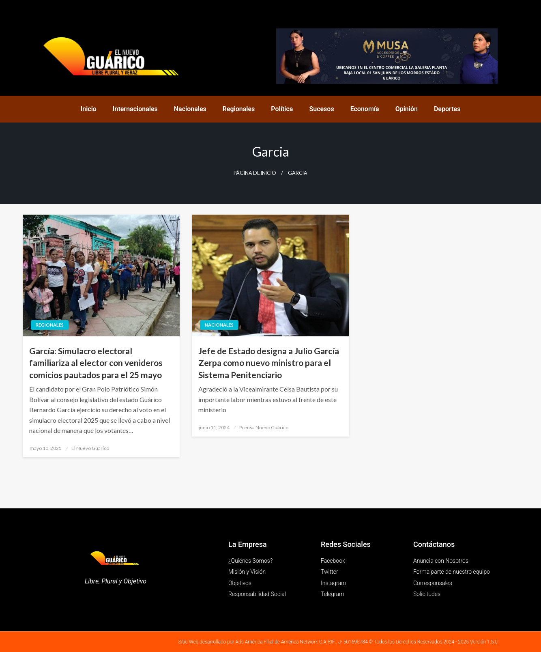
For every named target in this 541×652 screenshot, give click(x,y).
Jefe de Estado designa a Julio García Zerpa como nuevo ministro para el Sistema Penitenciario (268, 363)
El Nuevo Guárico (90, 448)
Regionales (239, 109)
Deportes (447, 109)
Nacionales (190, 109)
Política (282, 109)
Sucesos (321, 109)
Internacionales (135, 109)
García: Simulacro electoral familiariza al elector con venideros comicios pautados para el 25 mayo (96, 363)
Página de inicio (255, 173)
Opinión (406, 109)
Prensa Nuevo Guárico (263, 427)
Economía (364, 109)
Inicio (89, 109)
